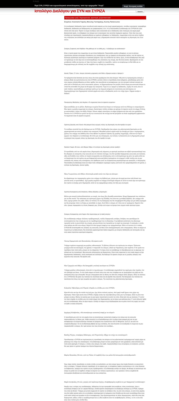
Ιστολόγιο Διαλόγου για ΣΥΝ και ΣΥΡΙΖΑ (70, 11)
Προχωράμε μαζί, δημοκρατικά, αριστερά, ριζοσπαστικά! (88, 18)
